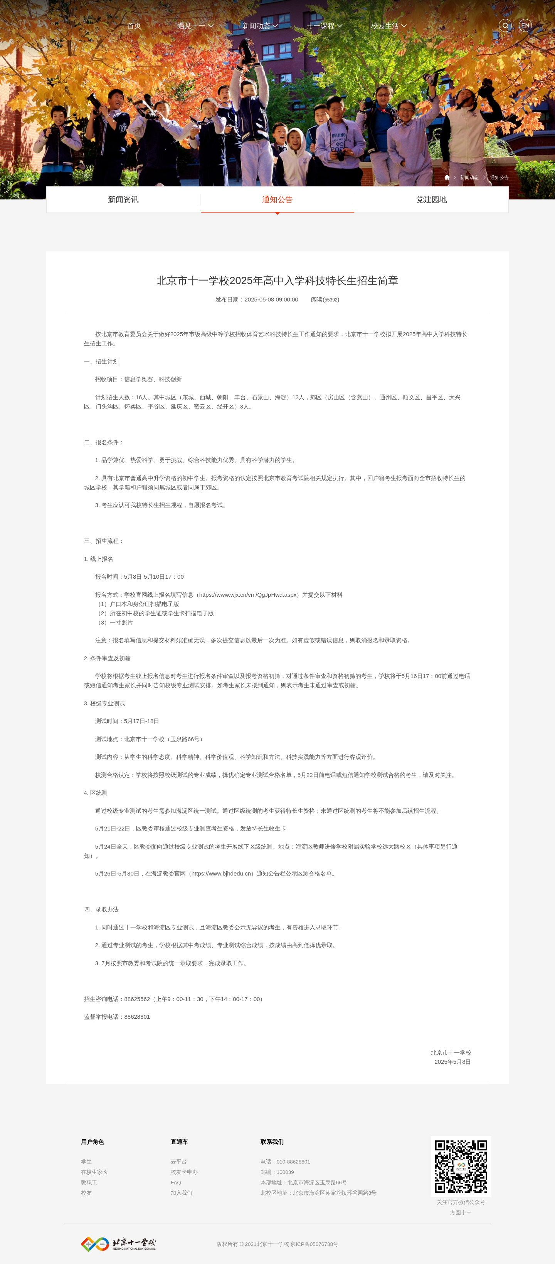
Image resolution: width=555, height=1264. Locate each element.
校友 (86, 1193)
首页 (134, 26)
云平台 (179, 1162)
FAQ (176, 1182)
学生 (86, 1162)
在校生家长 (94, 1172)
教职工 (89, 1182)
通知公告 (499, 177)
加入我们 (181, 1193)
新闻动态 (469, 177)
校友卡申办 (184, 1172)
